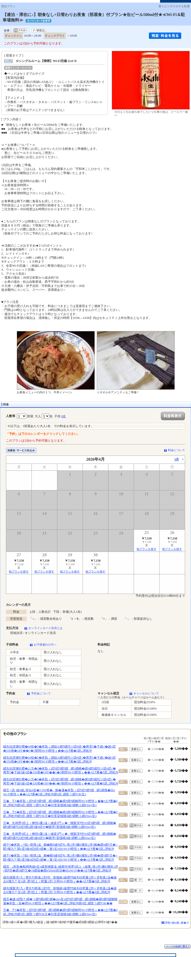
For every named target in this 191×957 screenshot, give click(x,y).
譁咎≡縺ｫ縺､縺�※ (177, 922)
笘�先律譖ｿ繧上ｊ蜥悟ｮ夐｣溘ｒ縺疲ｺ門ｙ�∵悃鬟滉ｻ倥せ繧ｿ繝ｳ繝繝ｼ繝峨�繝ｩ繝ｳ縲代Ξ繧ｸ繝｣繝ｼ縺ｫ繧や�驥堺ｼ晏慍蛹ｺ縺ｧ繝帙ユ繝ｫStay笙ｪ (59, 825)
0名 (63, 416)
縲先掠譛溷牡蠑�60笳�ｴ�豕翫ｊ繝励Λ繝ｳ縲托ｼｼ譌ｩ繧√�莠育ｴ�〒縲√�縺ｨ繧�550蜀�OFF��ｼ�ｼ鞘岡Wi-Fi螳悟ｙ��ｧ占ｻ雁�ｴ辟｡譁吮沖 (59, 748)
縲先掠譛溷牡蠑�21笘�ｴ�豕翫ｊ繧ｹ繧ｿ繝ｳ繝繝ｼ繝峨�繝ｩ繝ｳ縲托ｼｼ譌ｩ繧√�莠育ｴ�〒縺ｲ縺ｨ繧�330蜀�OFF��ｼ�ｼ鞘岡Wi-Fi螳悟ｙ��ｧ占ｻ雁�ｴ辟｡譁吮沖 (60, 770)
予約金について (41, 693)
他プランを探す (146, 549)
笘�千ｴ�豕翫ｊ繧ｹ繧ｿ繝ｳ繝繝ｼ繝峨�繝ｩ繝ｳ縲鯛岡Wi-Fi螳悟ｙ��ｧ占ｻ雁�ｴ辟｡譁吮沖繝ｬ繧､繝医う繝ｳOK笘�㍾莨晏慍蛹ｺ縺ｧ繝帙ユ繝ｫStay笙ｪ (60, 803)
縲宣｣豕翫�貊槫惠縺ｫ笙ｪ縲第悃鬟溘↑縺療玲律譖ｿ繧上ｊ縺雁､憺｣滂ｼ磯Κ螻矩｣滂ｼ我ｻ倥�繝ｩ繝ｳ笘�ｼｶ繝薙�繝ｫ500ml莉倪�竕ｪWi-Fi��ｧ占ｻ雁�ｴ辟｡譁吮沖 (60, 869)
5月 (176, 459)
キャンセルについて (146, 693)
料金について (176, 450)
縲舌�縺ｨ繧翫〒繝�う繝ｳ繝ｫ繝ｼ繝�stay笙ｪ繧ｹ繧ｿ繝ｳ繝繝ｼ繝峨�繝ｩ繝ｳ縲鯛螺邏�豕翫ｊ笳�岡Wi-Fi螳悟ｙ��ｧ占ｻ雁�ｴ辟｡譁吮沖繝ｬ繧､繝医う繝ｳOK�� (60, 901)
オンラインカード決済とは (45, 628)
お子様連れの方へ (45, 644)
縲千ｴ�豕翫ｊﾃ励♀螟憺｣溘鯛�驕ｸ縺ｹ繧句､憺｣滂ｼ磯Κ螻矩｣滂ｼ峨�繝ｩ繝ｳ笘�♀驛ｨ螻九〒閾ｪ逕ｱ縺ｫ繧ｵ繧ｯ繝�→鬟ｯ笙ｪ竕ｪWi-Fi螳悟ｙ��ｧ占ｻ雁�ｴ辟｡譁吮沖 (60, 847)
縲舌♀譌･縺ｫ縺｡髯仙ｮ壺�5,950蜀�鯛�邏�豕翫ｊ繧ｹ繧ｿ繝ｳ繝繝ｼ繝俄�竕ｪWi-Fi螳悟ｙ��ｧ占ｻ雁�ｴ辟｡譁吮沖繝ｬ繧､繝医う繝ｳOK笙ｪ (59, 792)
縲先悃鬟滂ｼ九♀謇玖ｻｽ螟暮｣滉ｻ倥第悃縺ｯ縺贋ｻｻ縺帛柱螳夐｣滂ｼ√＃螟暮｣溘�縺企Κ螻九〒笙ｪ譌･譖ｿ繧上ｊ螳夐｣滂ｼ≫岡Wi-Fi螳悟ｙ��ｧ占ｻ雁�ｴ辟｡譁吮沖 (60, 879)
